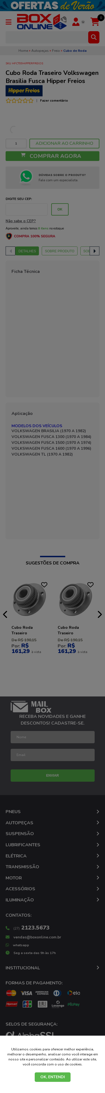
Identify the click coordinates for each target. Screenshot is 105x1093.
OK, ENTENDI (52, 1077)
